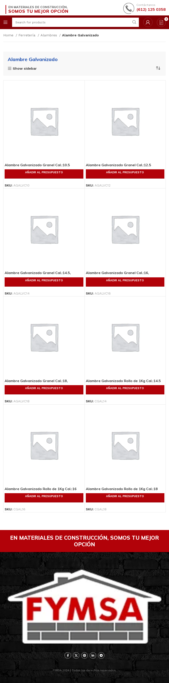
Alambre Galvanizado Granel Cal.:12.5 (118, 165)
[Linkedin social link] (93, 655)
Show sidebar (25, 69)
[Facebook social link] (67, 655)
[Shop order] (158, 68)
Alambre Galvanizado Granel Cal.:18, (36, 381)
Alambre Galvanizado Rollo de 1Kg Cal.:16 (41, 489)
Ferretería (27, 35)
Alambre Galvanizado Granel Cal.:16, (117, 273)
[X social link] (76, 655)
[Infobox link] (144, 8)
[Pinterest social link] (84, 655)
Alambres (49, 35)
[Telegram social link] (101, 655)
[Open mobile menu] (5, 22)
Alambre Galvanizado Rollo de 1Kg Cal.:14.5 (123, 381)
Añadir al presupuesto (44, 172)
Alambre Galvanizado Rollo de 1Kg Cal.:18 (122, 489)
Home (9, 35)
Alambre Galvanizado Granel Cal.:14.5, (38, 273)
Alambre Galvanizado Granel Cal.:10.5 (37, 165)
